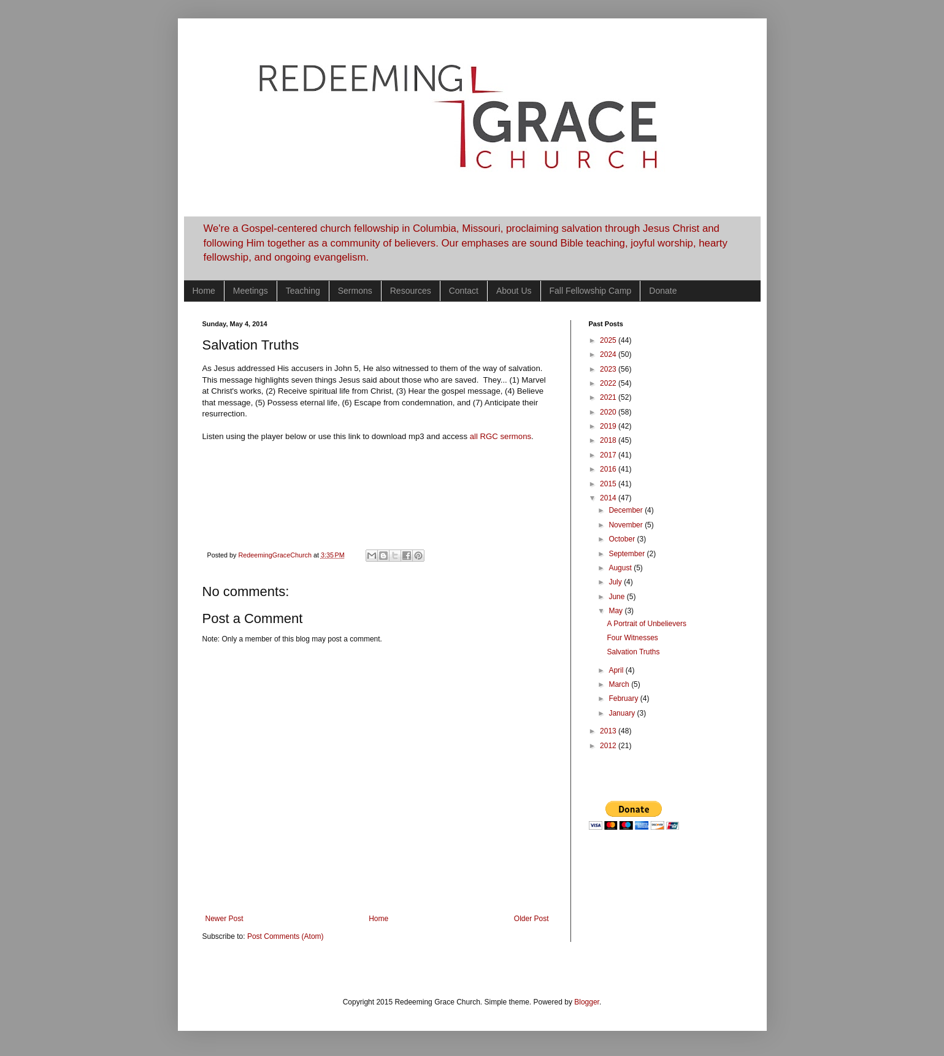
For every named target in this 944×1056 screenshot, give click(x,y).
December (626, 510)
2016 (609, 469)
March (619, 684)
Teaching (303, 291)
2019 (609, 426)
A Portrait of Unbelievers (646, 623)
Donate (663, 291)
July (616, 582)
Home (204, 291)
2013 (609, 731)
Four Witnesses (632, 637)
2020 (609, 412)
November (626, 525)
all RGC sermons (500, 436)
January (622, 713)
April (616, 670)
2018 (609, 440)
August (621, 568)
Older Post (531, 918)
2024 (609, 354)
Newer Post (224, 918)
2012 (609, 745)
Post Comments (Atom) (285, 936)
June (617, 596)
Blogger (586, 1002)
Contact (463, 291)
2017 (609, 455)
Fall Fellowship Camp (591, 291)
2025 (609, 340)
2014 (609, 498)
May (616, 610)
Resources (410, 291)
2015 (609, 484)
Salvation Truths (633, 652)
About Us (514, 291)
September (627, 553)
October (622, 539)
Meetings (250, 291)
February (624, 698)
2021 (609, 397)
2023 (609, 369)
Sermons (355, 291)
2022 (609, 383)
